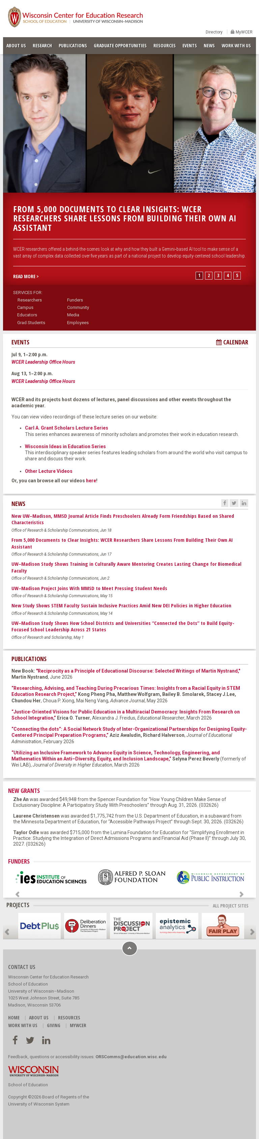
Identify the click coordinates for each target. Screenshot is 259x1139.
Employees (78, 322)
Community (78, 307)
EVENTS (189, 45)
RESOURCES (164, 45)
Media (73, 314)
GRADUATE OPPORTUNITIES (120, 45)
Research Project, (56, 694)
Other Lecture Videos (49, 471)
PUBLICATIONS (73, 45)
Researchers (30, 299)
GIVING (53, 1025)
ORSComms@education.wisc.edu (131, 1056)
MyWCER (244, 32)
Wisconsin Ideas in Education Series (65, 446)
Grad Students (31, 322)
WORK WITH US (236, 45)
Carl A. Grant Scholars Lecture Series (66, 428)
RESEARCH (42, 45)
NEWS (209, 45)
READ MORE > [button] (26, 276)
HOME (14, 1017)
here (91, 480)
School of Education (28, 1084)
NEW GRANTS (24, 790)
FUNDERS (19, 861)
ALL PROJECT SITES (231, 905)
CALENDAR (232, 342)
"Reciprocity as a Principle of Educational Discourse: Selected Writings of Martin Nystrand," (138, 671)
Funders (75, 299)
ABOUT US (16, 45)
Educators (27, 314)
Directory (214, 32)
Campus (25, 307)
